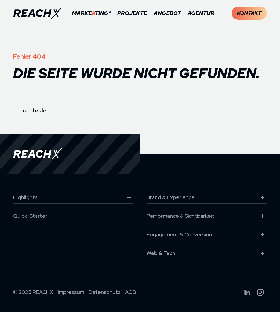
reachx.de (34, 110)
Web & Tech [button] (207, 253)
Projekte (132, 13)
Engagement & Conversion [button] (207, 234)
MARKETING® (91, 13)
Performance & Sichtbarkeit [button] (207, 216)
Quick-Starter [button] (73, 216)
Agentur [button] (200, 13)
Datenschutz (105, 292)
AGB (130, 292)
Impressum (71, 292)
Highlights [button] (73, 197)
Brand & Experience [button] (207, 197)
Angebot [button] (167, 13)
